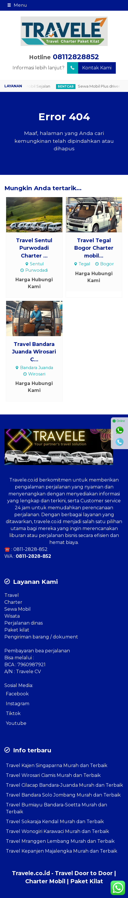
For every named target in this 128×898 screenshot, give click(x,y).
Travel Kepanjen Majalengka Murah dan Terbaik (61, 851)
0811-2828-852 (30, 549)
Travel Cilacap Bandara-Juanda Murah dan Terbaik (64, 785)
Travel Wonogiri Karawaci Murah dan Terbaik (57, 831)
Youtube (16, 723)
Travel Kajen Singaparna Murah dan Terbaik (56, 765)
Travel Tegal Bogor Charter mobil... (93, 248)
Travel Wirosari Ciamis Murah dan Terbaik (53, 775)
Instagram (17, 703)
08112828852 (76, 57)
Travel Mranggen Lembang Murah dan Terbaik (60, 841)
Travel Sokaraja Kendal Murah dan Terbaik (55, 821)
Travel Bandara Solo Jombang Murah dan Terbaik (63, 795)
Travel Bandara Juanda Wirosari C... (34, 351)
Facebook (17, 694)
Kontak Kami (89, 68)
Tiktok (13, 713)
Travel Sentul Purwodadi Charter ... (34, 248)
